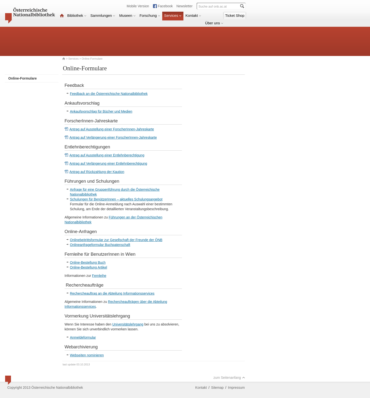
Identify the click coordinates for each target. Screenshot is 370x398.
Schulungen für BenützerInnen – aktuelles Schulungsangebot (116, 199)
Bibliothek (76, 15)
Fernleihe (99, 276)
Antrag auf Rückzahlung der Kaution (96, 172)
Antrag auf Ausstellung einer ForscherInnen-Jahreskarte (111, 129)
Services (173, 15)
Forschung (150, 15)
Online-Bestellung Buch (87, 262)
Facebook (165, 6)
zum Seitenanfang (229, 378)
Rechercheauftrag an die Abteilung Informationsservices (112, 293)
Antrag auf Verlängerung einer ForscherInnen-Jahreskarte (113, 137)
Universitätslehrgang (127, 324)
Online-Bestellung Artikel (88, 267)
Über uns (214, 23)
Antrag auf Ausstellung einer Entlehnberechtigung (106, 155)
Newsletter (184, 6)
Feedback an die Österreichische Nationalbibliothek (109, 94)
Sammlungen (102, 15)
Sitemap (217, 387)
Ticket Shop (234, 15)
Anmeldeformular (83, 337)
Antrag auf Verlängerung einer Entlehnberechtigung (108, 163)
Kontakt (193, 15)
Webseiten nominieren (87, 355)
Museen (127, 15)
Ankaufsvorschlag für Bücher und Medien (101, 111)
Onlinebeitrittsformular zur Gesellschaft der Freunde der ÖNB (116, 240)
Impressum (236, 387)
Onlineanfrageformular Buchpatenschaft (100, 245)
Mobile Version (138, 6)
